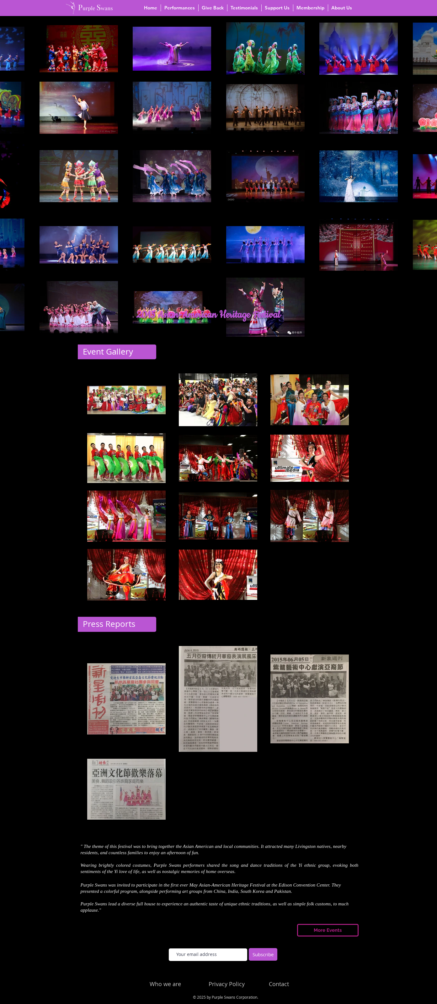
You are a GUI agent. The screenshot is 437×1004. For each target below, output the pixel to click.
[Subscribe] (263, 954)
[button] (179, 7)
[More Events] (328, 930)
